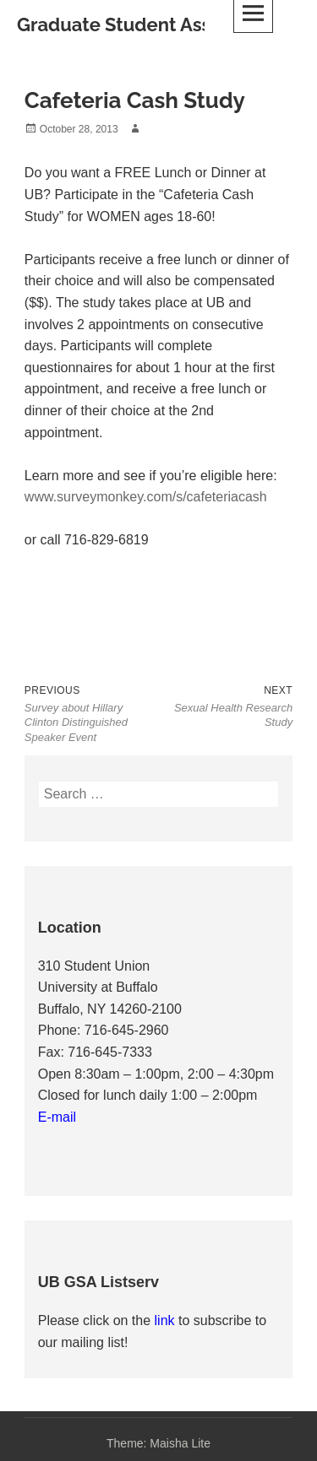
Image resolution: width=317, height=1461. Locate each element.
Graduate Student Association (149, 24)
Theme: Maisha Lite (158, 1443)
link (166, 1320)
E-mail (57, 1117)
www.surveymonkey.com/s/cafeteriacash (146, 497)
